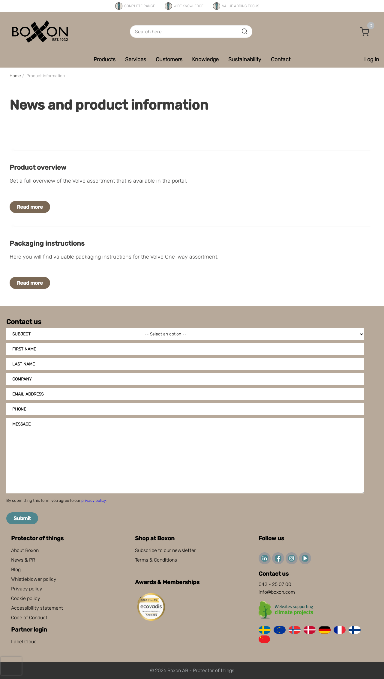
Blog (16, 569)
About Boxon (25, 550)
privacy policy (93, 500)
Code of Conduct (29, 617)
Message (21, 424)
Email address (28, 394)
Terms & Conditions (156, 560)
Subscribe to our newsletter (165, 550)
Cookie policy (25, 598)
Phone (19, 409)
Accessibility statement (37, 608)
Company (22, 379)
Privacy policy (26, 589)
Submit (22, 518)
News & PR (23, 560)
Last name (23, 364)
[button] (364, 31)
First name (24, 349)
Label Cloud (24, 641)
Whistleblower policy (33, 579)
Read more (30, 207)
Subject (21, 334)
